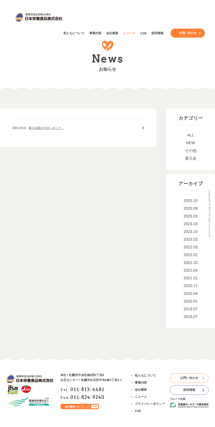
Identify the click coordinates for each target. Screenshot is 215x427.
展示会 (191, 158)
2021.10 (191, 262)
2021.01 (191, 278)
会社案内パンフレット (78, 406)
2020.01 (191, 301)
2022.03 (191, 247)
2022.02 (191, 255)
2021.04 (191, 270)
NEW (190, 143)
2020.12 (191, 286)
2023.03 (191, 239)
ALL (190, 135)
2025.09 (191, 208)
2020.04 (191, 293)
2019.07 (191, 309)
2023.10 (191, 232)
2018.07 (191, 317)
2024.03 (191, 224)
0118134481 (87, 389)
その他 (191, 150)
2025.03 (191, 216)
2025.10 (191, 201)
